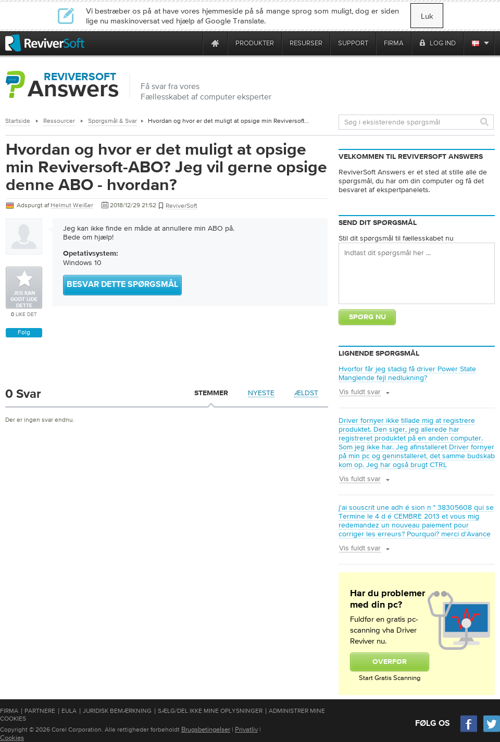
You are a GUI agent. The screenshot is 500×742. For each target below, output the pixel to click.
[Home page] (215, 43)
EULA (69, 710)
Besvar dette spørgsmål (122, 285)
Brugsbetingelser (205, 729)
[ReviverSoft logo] (44, 43)
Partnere (39, 710)
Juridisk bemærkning (117, 710)
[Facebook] (469, 730)
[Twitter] (491, 730)
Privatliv (246, 729)
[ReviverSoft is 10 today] (192, 43)
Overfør (389, 661)
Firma (9, 710)
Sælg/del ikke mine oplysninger (210, 710)
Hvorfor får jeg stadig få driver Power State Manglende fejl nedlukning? (407, 373)
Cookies (12, 737)
